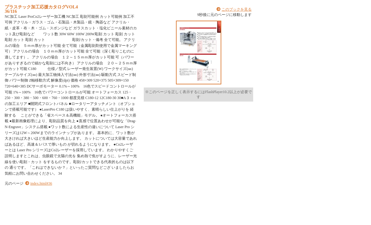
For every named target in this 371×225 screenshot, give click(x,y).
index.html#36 (41, 183)
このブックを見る (237, 9)
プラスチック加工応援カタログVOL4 (41, 6)
